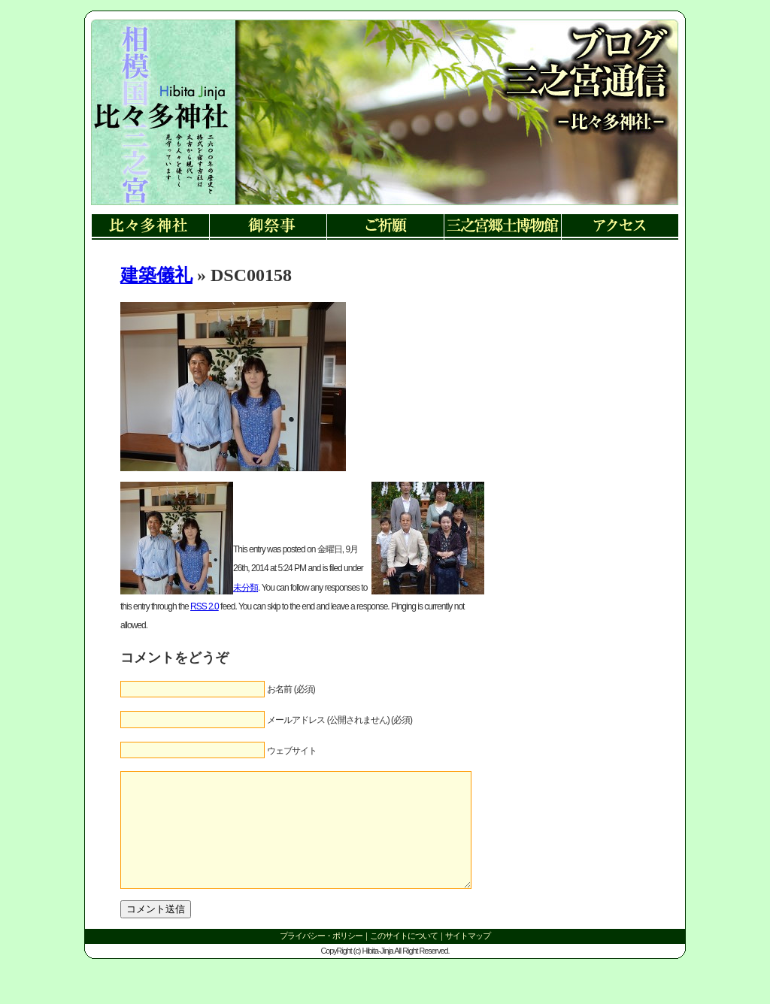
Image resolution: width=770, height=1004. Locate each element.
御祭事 (267, 227)
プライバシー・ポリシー (321, 958)
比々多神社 (150, 227)
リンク (160, 128)
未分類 (245, 587)
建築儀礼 (156, 275)
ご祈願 (385, 227)
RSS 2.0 (204, 606)
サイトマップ (467, 958)
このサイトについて (404, 958)
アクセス (619, 227)
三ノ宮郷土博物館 (502, 227)
